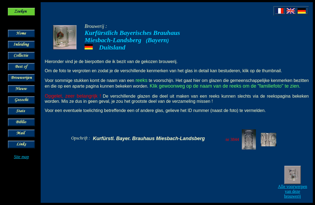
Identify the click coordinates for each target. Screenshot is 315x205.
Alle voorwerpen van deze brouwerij (292, 191)
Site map (21, 156)
